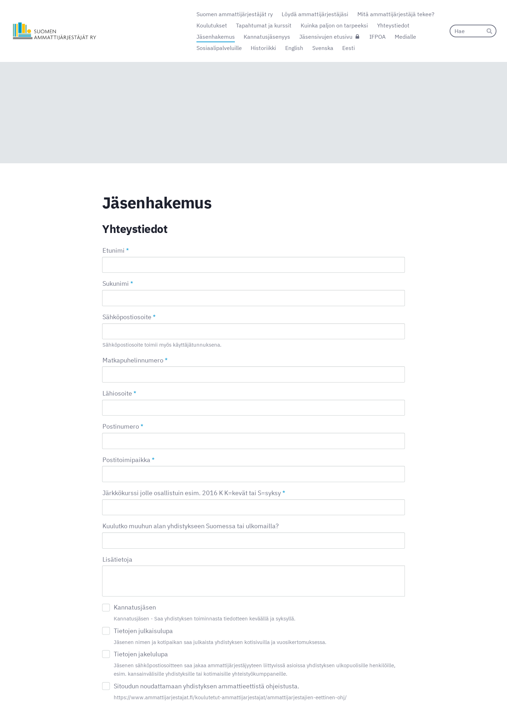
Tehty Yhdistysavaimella (381, 686)
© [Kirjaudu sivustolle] (105, 686)
